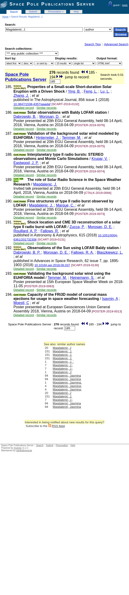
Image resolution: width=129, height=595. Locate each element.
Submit (33, 11)
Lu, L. (105, 91)
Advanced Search (116, 44)
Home (5, 16)
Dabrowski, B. (24, 117)
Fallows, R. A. (82, 252)
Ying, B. (74, 91)
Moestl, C (21, 303)
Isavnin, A (110, 299)
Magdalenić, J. (62, 396)
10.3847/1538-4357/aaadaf (31, 104)
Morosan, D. (49, 117)
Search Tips (92, 44)
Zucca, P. (77, 227)
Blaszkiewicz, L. (110, 252)
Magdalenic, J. (45, 184)
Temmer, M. (71, 138)
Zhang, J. (21, 96)
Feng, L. (90, 91)
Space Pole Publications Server (52, 3)
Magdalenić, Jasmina (67, 403)
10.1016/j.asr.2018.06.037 (52, 265)
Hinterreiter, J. (48, 138)
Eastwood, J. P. (26, 163)
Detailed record (23, 108)
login (125, 5)
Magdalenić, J (62, 393)
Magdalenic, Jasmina (67, 375)
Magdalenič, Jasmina (67, 407)
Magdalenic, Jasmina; (67, 386)
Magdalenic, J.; (63, 365)
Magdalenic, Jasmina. (67, 382)
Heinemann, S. (82, 278)
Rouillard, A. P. (25, 231)
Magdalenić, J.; (63, 400)
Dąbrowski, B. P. (27, 252)
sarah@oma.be (24, 450)
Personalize (54, 11)
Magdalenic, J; (62, 372)
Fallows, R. (49, 231)
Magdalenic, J (62, 348)
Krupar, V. (100, 159)
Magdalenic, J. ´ (63, 361)
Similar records (47, 108)
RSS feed (58, 426)
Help (76, 11)
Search (14, 12)
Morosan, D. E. (100, 227)
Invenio (18, 448)
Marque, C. (65, 205)
